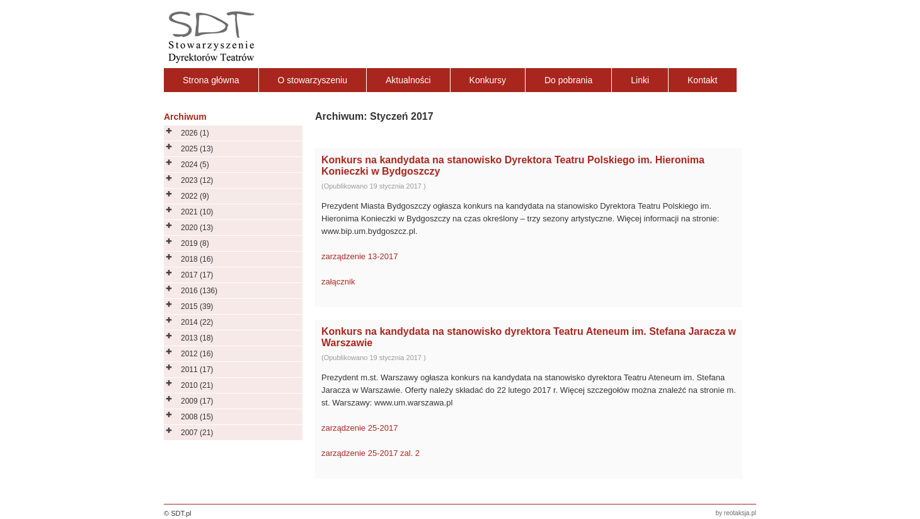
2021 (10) (197, 211)
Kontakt (702, 80)
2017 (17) (197, 275)
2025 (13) (197, 148)
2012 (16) (197, 353)
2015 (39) (197, 306)
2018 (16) (197, 259)
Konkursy (487, 80)
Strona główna (211, 80)
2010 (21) (197, 385)
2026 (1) (195, 133)
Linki (640, 80)
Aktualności (408, 80)
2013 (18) (197, 338)
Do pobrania (568, 80)
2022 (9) (195, 196)
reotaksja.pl (740, 513)
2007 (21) (197, 432)
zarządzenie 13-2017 (359, 256)
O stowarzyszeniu (312, 80)
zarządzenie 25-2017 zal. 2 (370, 453)
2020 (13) (197, 227)
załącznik (338, 281)
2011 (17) (197, 369)
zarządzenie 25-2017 (359, 428)
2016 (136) (199, 290)
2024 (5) (195, 164)
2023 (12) (197, 180)
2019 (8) (195, 243)
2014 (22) (197, 322)
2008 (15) (197, 416)
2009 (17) (197, 401)
